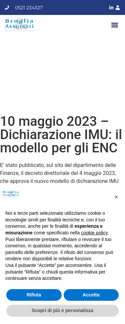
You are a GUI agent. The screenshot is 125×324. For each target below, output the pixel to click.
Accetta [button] (91, 294)
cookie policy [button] (94, 232)
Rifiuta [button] (34, 294)
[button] (114, 25)
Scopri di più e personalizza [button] (62, 310)
